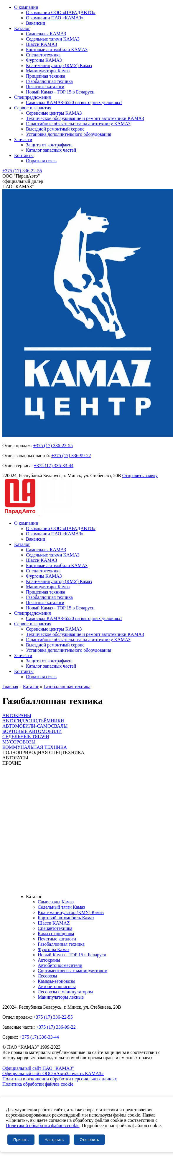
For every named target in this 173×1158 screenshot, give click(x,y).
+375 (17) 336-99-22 (71, 455)
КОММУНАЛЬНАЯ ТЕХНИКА (34, 747)
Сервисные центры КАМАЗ (54, 113)
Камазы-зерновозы (56, 981)
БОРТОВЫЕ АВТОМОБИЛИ (32, 731)
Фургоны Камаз (53, 949)
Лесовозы (47, 975)
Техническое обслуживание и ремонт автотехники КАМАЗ (85, 118)
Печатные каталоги (45, 86)
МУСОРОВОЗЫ (19, 741)
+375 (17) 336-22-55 (22, 170)
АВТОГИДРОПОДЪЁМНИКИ (33, 720)
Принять (21, 1139)
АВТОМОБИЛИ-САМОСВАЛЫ (35, 725)
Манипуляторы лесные (61, 997)
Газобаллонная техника (49, 81)
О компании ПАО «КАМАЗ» (54, 17)
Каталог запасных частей (51, 150)
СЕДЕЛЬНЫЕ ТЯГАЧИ (25, 736)
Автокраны (49, 960)
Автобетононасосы (57, 986)
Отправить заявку (140, 475)
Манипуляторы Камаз (48, 70)
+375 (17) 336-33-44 (53, 465)
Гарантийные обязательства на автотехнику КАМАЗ (78, 123)
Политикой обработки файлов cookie (43, 1125)
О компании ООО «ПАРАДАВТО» (60, 12)
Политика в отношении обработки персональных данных (59, 1078)
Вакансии (35, 23)
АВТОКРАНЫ (16, 715)
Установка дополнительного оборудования (68, 134)
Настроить (54, 1139)
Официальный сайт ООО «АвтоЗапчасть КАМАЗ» (53, 1073)
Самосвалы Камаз (56, 901)
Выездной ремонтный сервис (55, 128)
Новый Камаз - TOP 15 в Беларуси (60, 91)
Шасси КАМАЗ (41, 44)
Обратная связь (41, 160)
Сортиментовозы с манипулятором (72, 970)
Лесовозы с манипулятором (65, 991)
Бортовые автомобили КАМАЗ (57, 49)
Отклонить (89, 1139)
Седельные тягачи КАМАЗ (53, 38)
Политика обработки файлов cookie (37, 1084)
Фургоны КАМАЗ (44, 60)
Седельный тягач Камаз (61, 907)
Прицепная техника (45, 75)
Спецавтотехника (43, 54)
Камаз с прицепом (56, 933)
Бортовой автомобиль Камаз (66, 917)
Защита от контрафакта (49, 144)
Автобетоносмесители (60, 965)
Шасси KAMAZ (54, 922)
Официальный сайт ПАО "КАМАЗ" (38, 1068)
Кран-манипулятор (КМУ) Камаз (59, 65)
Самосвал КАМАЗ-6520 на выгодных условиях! (74, 102)
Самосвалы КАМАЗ (46, 33)
